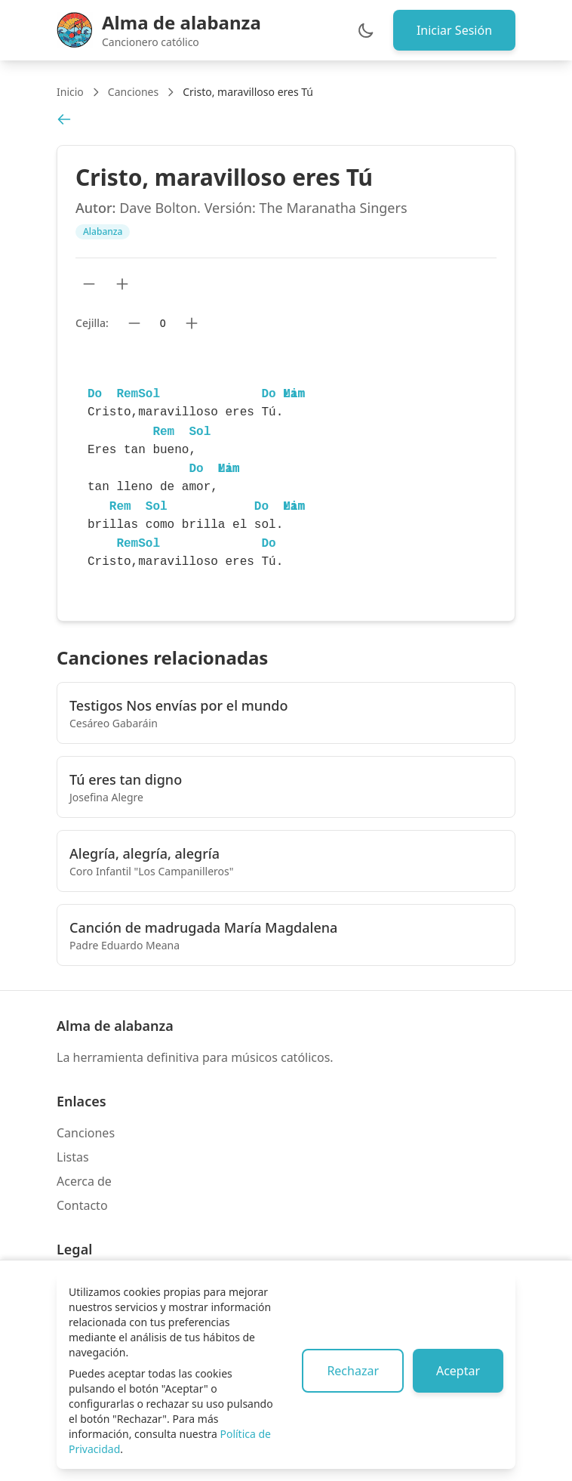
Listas (73, 1157)
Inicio (70, 92)
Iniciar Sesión (453, 30)
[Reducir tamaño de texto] (89, 284)
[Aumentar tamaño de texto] (122, 284)
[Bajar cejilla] (134, 323)
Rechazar (350, 1370)
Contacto (82, 1205)
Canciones (133, 92)
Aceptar (457, 1370)
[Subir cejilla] (191, 323)
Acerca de (84, 1181)
